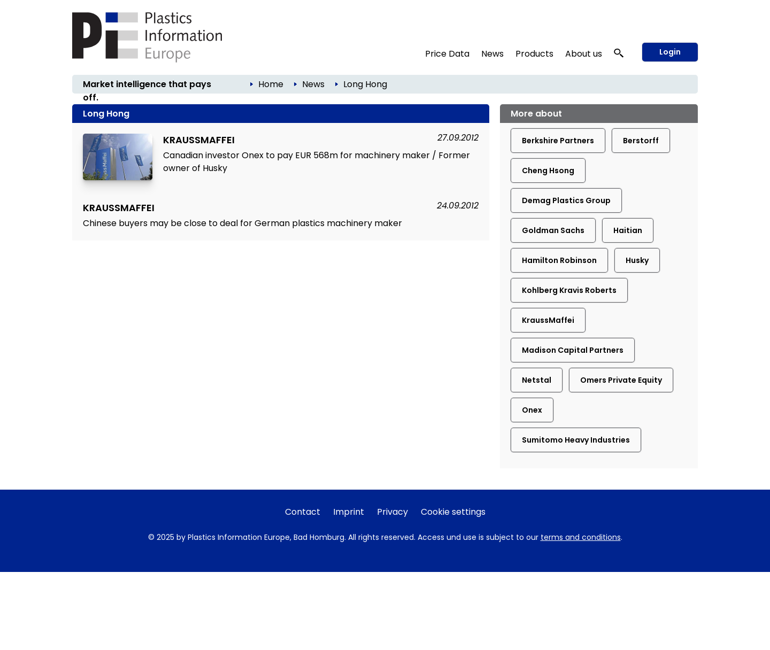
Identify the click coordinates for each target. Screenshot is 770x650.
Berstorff (641, 140)
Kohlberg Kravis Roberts (569, 290)
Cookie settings (453, 512)
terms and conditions (581, 537)
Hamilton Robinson (559, 260)
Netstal (536, 380)
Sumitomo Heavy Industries (576, 440)
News (492, 54)
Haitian (627, 230)
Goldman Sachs (553, 230)
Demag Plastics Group (566, 200)
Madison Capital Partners (572, 350)
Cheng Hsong (548, 170)
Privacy (392, 512)
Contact (302, 512)
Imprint (348, 512)
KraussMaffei (548, 320)
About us (583, 54)
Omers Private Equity (621, 380)
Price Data (447, 54)
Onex (532, 410)
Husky (637, 260)
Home (270, 84)
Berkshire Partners (558, 140)
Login (670, 52)
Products (534, 54)
